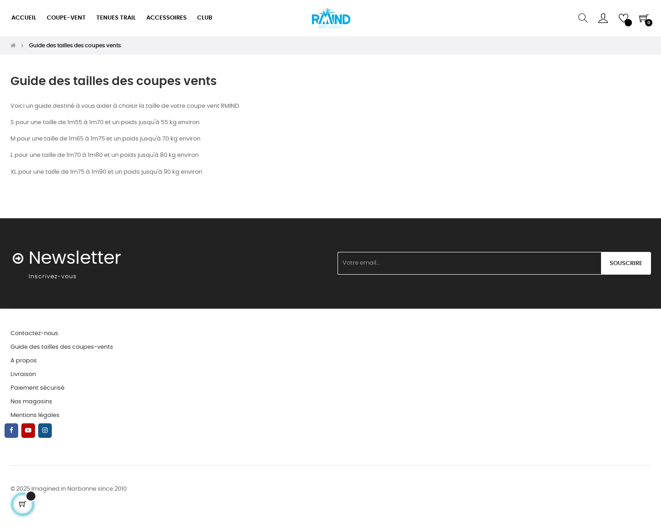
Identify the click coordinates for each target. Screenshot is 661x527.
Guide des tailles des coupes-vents (61, 347)
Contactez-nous (34, 333)
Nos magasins (31, 402)
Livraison (23, 374)
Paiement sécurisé (37, 388)
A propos (23, 361)
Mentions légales (35, 415)
